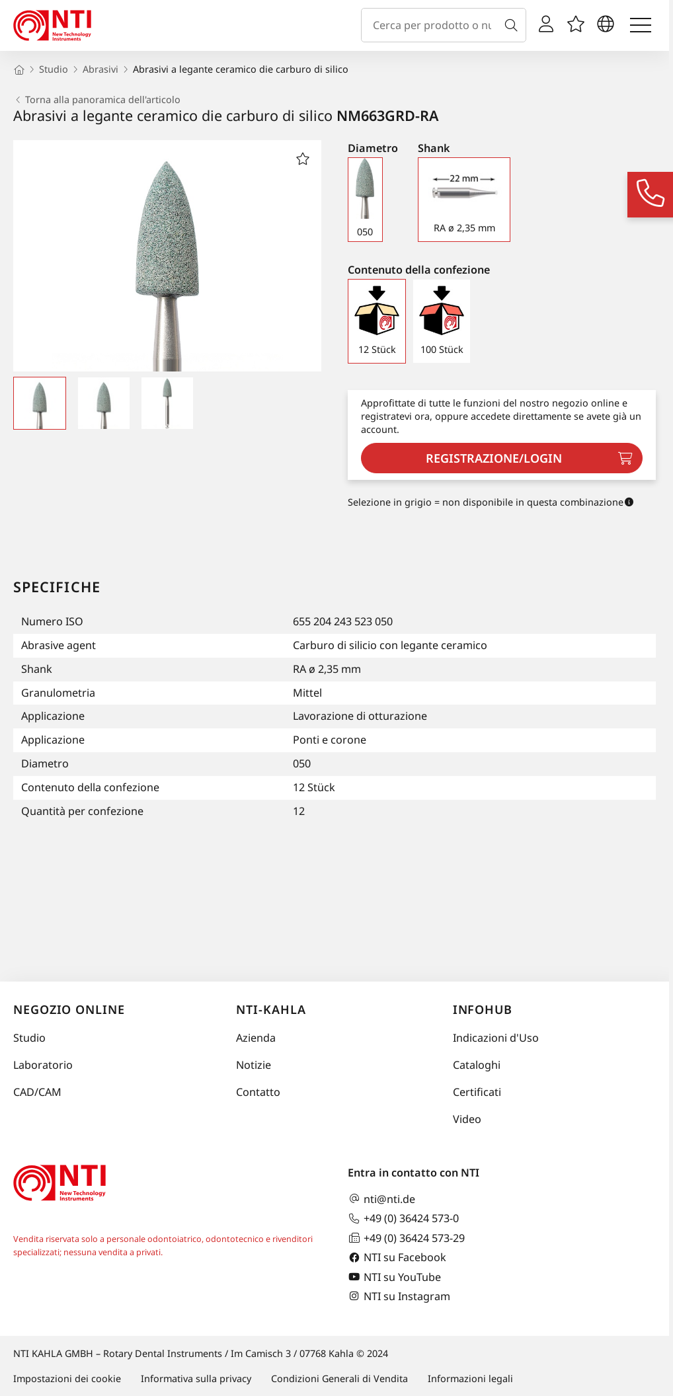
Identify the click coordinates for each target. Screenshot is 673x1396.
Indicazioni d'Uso (496, 1037)
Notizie (253, 1065)
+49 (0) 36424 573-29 (406, 1237)
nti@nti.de (381, 1198)
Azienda (256, 1037)
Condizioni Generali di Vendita (339, 1378)
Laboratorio (43, 1065)
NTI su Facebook (397, 1257)
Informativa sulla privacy (196, 1378)
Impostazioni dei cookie (67, 1378)
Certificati (477, 1092)
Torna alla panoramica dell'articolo (96, 99)
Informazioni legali (470, 1378)
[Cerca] (514, 25)
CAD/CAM (37, 1092)
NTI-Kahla (270, 1009)
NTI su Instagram (399, 1296)
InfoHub (482, 1009)
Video (467, 1119)
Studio (29, 1037)
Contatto (258, 1092)
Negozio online (69, 1009)
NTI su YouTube (394, 1276)
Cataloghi (476, 1065)
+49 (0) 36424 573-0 (403, 1218)
